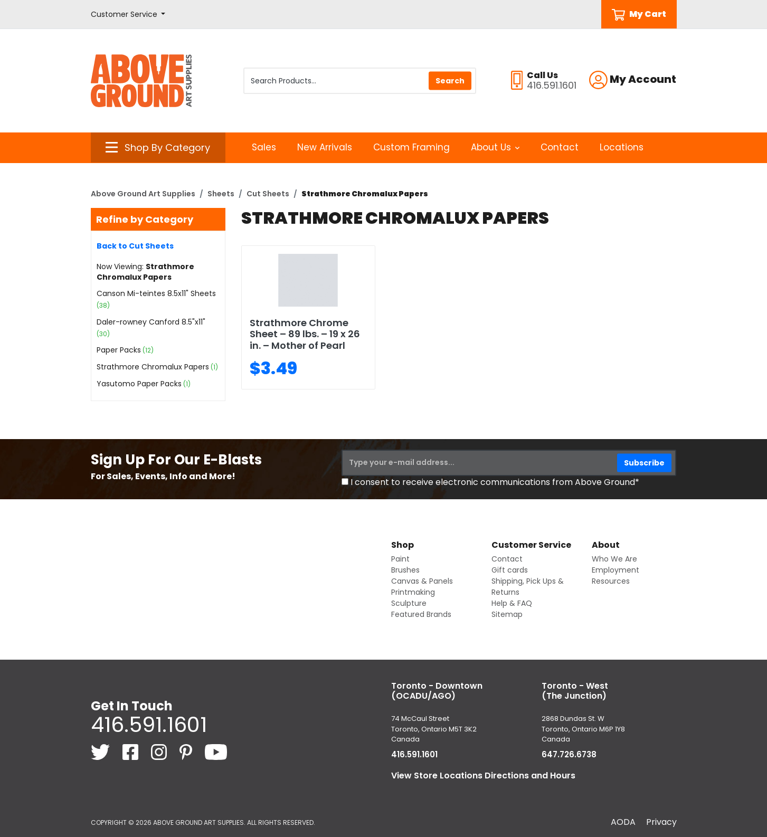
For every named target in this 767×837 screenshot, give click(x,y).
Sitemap (507, 614)
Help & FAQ (511, 603)
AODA (623, 822)
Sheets (220, 193)
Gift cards (509, 570)
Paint (400, 559)
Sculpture (409, 603)
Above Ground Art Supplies (143, 193)
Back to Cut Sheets (135, 246)
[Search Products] (359, 81)
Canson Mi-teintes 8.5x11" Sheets (156, 293)
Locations (621, 147)
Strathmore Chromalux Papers (153, 367)
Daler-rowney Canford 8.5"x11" (151, 322)
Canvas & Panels (422, 581)
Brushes (405, 570)
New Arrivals (324, 147)
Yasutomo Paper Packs (139, 383)
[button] (128, 14)
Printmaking (413, 592)
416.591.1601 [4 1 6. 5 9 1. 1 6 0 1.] (149, 724)
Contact (560, 147)
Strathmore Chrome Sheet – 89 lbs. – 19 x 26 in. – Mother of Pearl (305, 334)
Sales (264, 147)
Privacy (661, 822)
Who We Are (614, 559)
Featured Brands (421, 614)
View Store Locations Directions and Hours (483, 775)
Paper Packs (119, 350)
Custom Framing (411, 147)
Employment (615, 570)
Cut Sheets (268, 193)
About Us (495, 147)
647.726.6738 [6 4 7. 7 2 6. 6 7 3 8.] (569, 754)
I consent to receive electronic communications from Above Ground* (495, 482)
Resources (611, 581)
